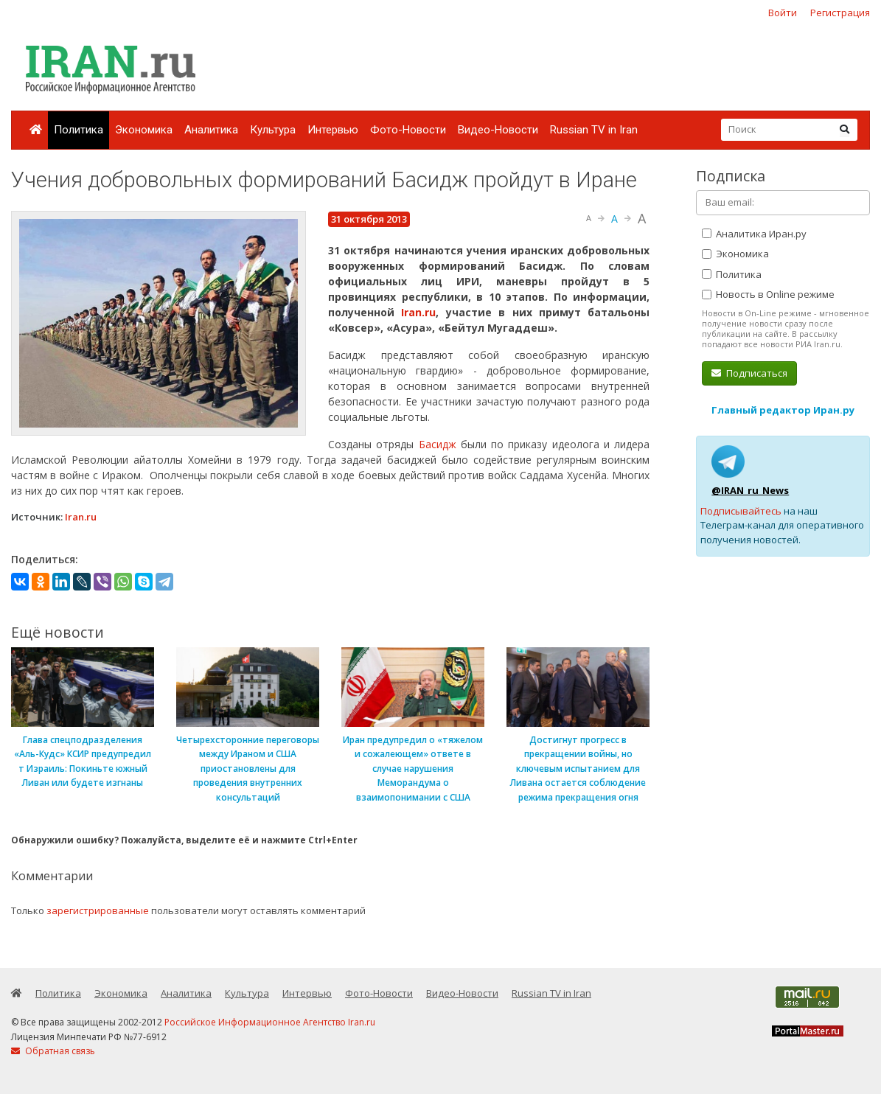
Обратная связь (53, 1051)
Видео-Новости (498, 129)
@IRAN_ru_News (750, 490)
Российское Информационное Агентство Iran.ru (269, 1022)
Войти (782, 12)
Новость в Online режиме (768, 294)
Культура (273, 129)
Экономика (144, 129)
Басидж (440, 444)
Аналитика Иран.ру (754, 233)
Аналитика (211, 129)
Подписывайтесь (740, 511)
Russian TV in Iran (594, 129)
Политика (78, 129)
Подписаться (749, 373)
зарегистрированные (97, 910)
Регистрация (840, 12)
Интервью (332, 129)
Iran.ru (418, 312)
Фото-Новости (408, 129)
